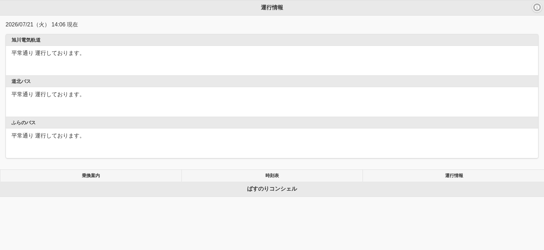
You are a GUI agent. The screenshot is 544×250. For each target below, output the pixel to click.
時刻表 (272, 175)
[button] (537, 7)
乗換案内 (91, 175)
